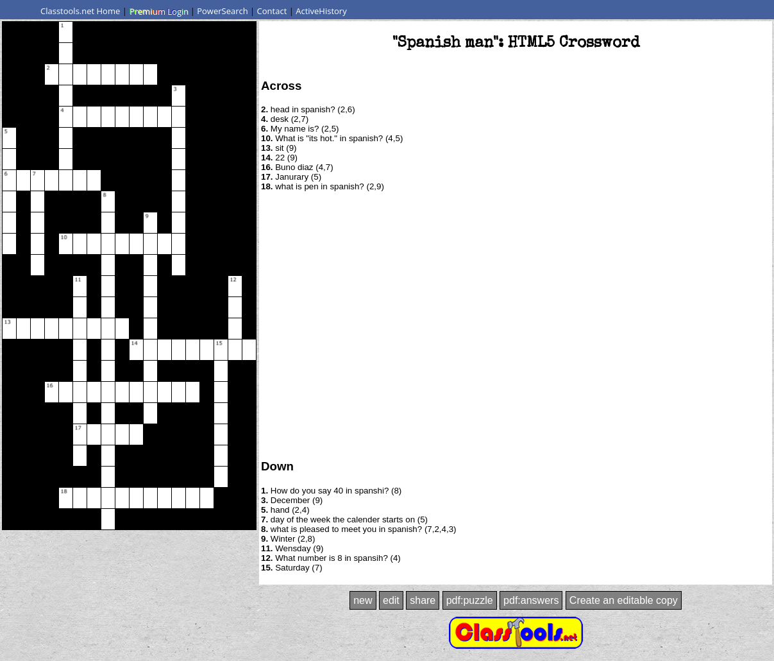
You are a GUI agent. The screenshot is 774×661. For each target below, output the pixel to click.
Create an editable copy (623, 600)
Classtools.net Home (80, 11)
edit (391, 600)
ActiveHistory (321, 11)
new (362, 600)
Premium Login (158, 11)
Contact (272, 11)
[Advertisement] (120, 324)
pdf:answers (531, 600)
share (422, 600)
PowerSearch (222, 11)
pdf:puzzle (469, 600)
